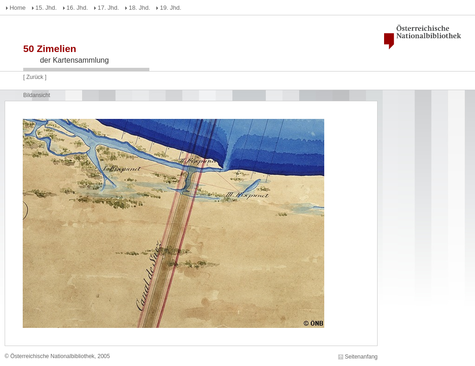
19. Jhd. (170, 7)
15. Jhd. (46, 7)
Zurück (35, 77)
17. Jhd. (108, 7)
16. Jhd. (77, 7)
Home (18, 7)
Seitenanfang (361, 356)
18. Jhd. (139, 7)
